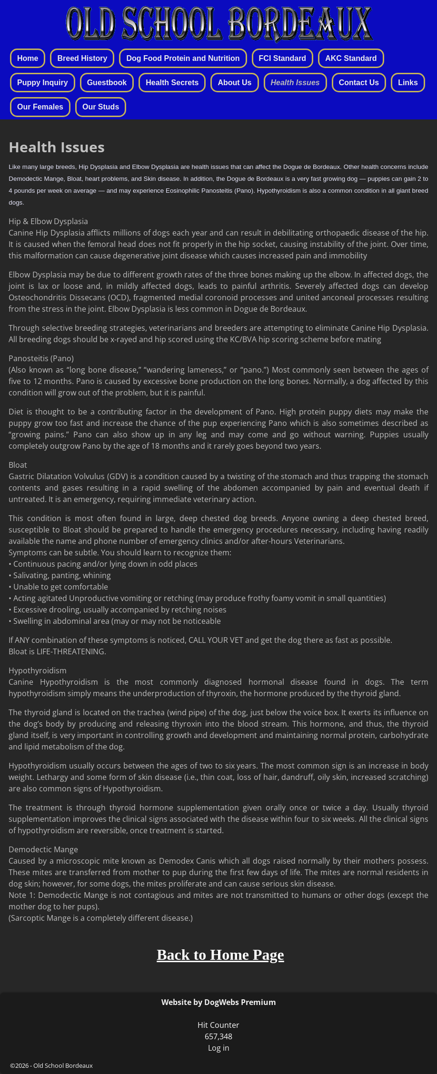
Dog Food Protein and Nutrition (182, 58)
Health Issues (295, 83)
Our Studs (100, 107)
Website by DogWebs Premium (218, 1002)
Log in (218, 1048)
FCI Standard (283, 58)
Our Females (40, 107)
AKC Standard (351, 58)
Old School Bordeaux (63, 1065)
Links (408, 83)
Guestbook (107, 83)
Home (27, 58)
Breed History (82, 58)
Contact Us (359, 83)
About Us (234, 83)
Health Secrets (172, 83)
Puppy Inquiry (42, 83)
